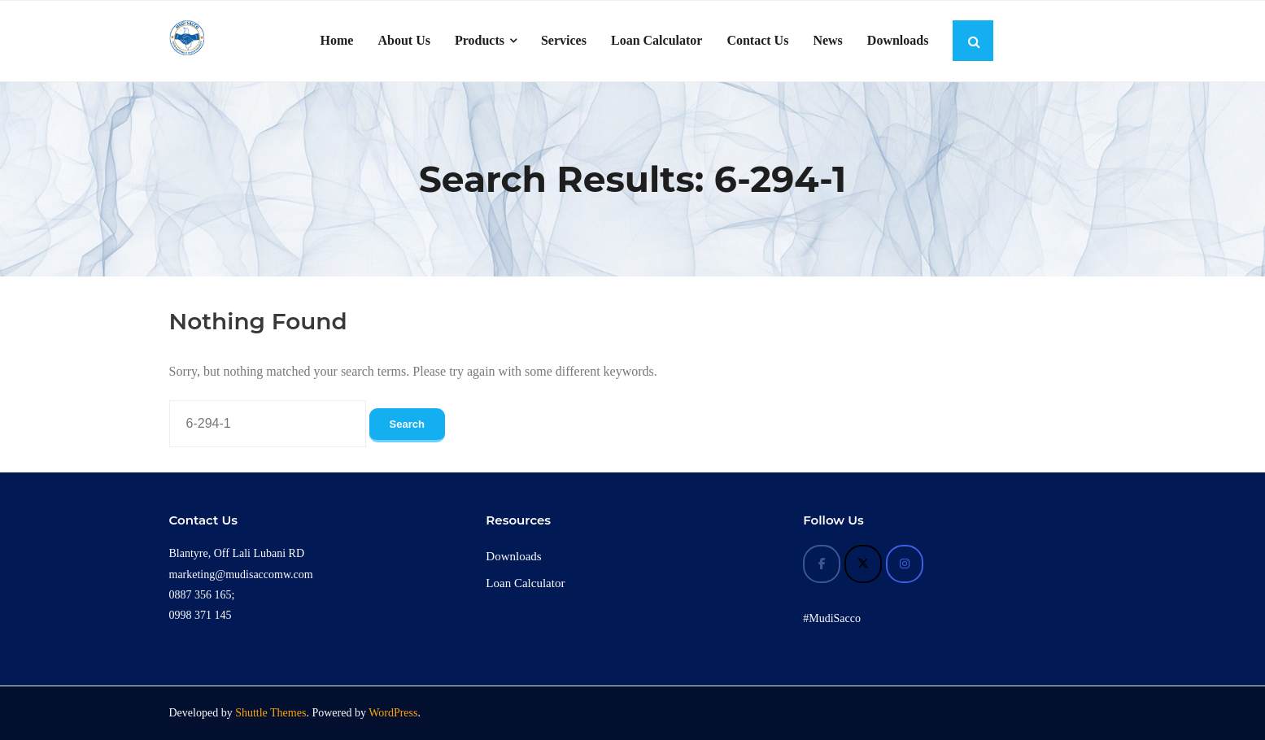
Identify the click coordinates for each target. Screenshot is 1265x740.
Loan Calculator (525, 583)
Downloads (513, 556)
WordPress (393, 713)
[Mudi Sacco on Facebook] (821, 564)
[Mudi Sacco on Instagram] (904, 564)
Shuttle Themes (270, 713)
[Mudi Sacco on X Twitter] (863, 564)
